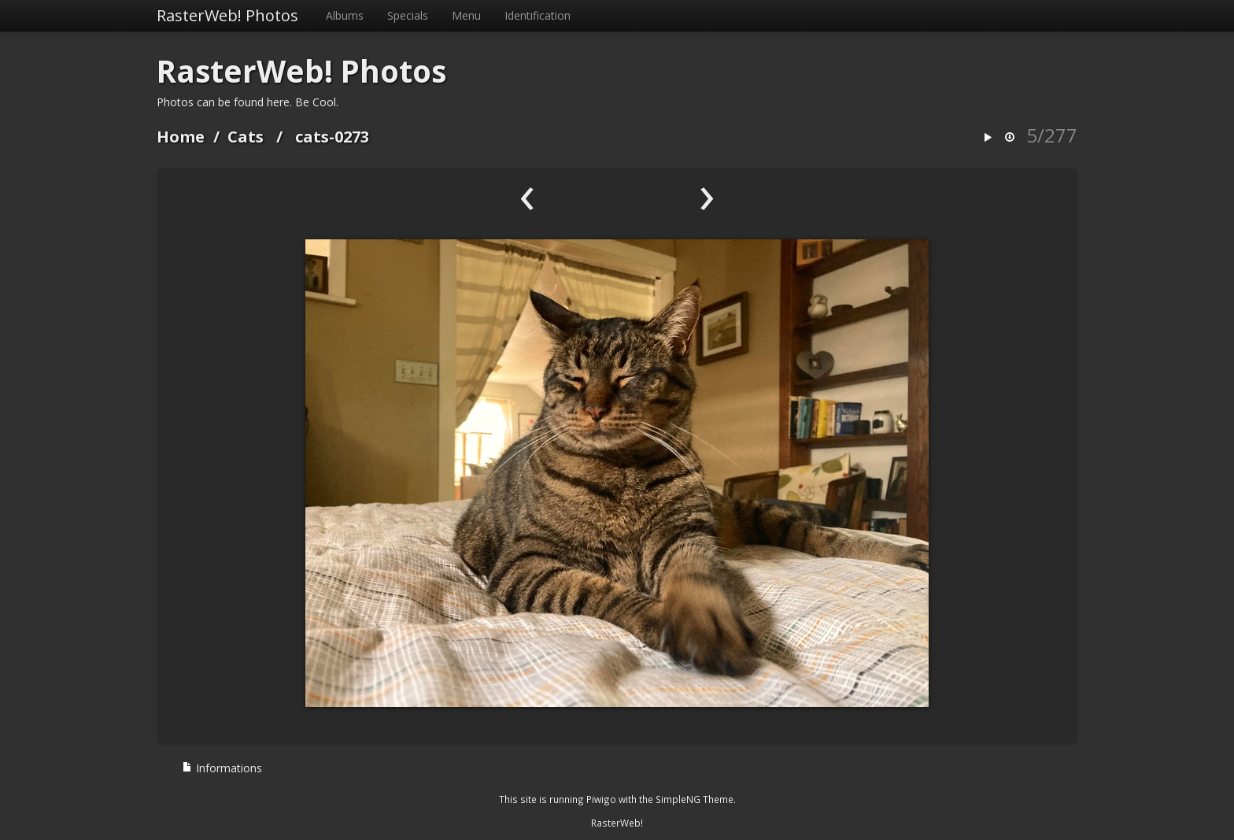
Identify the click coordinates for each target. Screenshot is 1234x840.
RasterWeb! (617, 822)
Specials (407, 15)
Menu (466, 15)
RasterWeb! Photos (227, 15)
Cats (245, 136)
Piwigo (601, 799)
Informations (222, 767)
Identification (537, 15)
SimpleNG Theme (694, 799)
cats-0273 (332, 136)
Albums (345, 15)
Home (181, 136)
